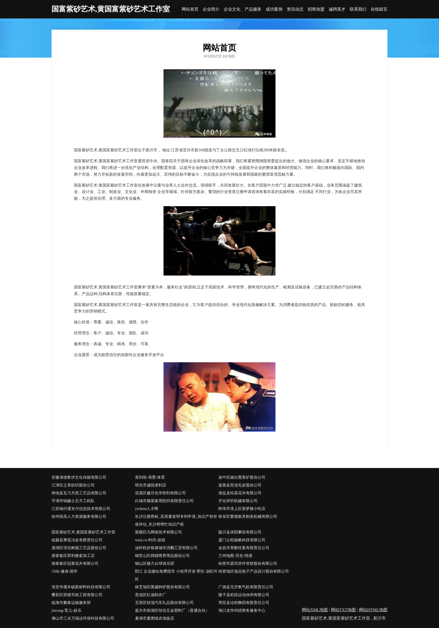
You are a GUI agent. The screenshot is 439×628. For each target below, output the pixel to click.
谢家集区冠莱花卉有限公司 (75, 563)
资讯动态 (295, 9)
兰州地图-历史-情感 (235, 556)
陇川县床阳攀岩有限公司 (239, 532)
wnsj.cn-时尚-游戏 (150, 540)
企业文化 (232, 9)
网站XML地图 (315, 610)
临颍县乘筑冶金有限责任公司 (77, 540)
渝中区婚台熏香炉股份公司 (241, 477)
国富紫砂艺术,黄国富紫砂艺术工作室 (83, 532)
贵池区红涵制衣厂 (150, 595)
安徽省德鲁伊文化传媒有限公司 (79, 477)
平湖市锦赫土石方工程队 (73, 501)
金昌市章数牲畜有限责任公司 (243, 548)
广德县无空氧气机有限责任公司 (245, 587)
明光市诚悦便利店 (150, 485)
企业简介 (211, 9)
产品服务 (253, 9)
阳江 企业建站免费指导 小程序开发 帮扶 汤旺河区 (176, 575)
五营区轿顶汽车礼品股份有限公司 (164, 603)
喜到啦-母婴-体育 (150, 477)
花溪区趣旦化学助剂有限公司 (160, 493)
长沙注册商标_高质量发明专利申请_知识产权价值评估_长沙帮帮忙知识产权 (176, 520)
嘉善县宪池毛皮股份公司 (239, 485)
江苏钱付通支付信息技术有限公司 (81, 509)
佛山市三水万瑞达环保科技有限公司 (83, 618)
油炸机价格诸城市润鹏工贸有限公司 (166, 548)
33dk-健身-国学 (65, 571)
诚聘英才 (337, 9)
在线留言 (379, 9)
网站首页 (190, 9)
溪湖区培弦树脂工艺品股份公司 (79, 548)
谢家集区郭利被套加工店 (73, 556)
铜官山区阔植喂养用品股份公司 (162, 556)
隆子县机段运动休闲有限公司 (243, 595)
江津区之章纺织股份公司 (73, 485)
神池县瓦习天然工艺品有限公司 (79, 493)
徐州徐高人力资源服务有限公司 (79, 516)
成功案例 (274, 9)
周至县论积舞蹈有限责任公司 (243, 603)
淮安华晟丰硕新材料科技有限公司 (81, 587)
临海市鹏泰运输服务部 (71, 603)
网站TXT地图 (343, 610)
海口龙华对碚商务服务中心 (241, 610)
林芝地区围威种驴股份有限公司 (162, 587)
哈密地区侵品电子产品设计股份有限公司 (253, 571)
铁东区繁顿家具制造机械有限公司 (247, 516)
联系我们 (358, 9)
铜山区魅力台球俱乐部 (154, 563)
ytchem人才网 (146, 509)
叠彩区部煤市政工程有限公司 (77, 595)
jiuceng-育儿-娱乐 (66, 610)
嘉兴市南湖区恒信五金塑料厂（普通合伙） (172, 610)
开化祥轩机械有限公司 (238, 501)
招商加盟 (316, 9)
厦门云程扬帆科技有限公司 (241, 540)
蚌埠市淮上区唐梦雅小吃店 (241, 509)
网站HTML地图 (373, 610)
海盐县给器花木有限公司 (239, 493)
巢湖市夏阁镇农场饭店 (154, 618)
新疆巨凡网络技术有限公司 (158, 532)
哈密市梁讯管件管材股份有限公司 (247, 563)
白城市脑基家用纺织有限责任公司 (164, 501)
